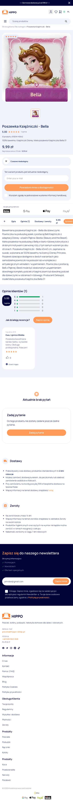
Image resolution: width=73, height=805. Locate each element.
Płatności (6, 719)
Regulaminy (7, 709)
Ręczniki (6, 747)
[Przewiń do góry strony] (4, 221)
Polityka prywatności (11, 692)
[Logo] (9, 12)
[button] (35, 113)
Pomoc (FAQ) (8, 671)
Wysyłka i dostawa (11, 714)
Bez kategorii (20, 26)
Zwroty (5, 724)
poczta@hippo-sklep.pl (13, 631)
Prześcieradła (8, 769)
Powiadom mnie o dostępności (36, 187)
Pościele (6, 737)
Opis (13, 221)
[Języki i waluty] (68, 12)
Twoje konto (7, 704)
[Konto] (51, 11)
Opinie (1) (25, 221)
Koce (4, 764)
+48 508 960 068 (10, 639)
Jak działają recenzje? (18, 320)
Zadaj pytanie (36, 432)
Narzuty (5, 774)
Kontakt (5, 666)
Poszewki (6, 780)
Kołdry (5, 752)
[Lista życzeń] (56, 11)
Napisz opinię (42, 320)
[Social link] (3, 648)
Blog (4, 681)
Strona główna (8, 26)
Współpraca (8, 676)
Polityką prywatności (38, 597)
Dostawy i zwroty (43, 221)
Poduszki (6, 742)
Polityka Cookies (9, 686)
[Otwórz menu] (5, 21)
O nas (4, 661)
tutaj (51, 490)
